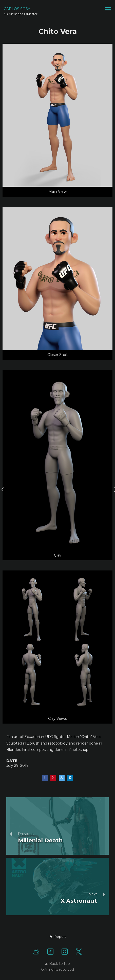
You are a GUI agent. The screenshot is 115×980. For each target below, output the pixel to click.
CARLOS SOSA (17, 9)
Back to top (57, 963)
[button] (57, 937)
